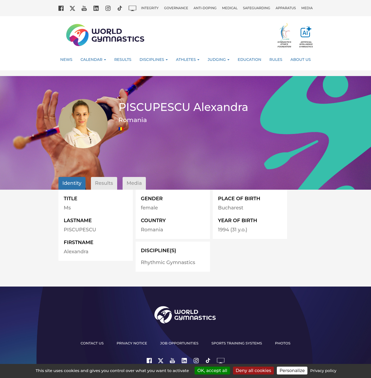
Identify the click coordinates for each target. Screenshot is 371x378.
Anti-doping (204, 8)
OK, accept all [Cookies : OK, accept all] (212, 370)
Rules (276, 59)
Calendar (93, 59)
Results (122, 59)
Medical (229, 8)
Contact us (92, 343)
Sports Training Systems (236, 343)
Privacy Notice (132, 343)
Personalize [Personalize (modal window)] (292, 370)
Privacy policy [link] (323, 370)
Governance (176, 8)
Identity (72, 183)
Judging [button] (218, 59)
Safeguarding (256, 8)
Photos (282, 343)
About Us (300, 59)
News (66, 59)
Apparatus (285, 8)
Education (249, 59)
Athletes (187, 59)
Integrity (150, 8)
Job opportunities (179, 343)
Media (307, 8)
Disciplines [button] (154, 59)
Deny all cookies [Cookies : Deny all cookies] (253, 370)
